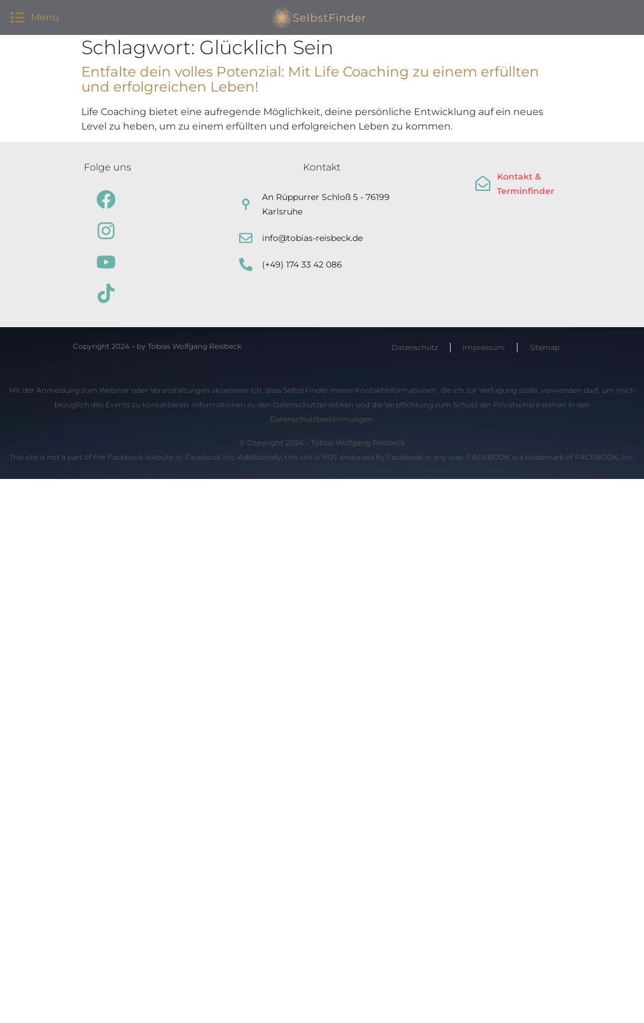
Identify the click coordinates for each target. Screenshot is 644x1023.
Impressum (484, 347)
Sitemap (545, 347)
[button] (17, 17)
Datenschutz (415, 347)
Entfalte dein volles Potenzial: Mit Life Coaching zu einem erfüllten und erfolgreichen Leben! (310, 79)
